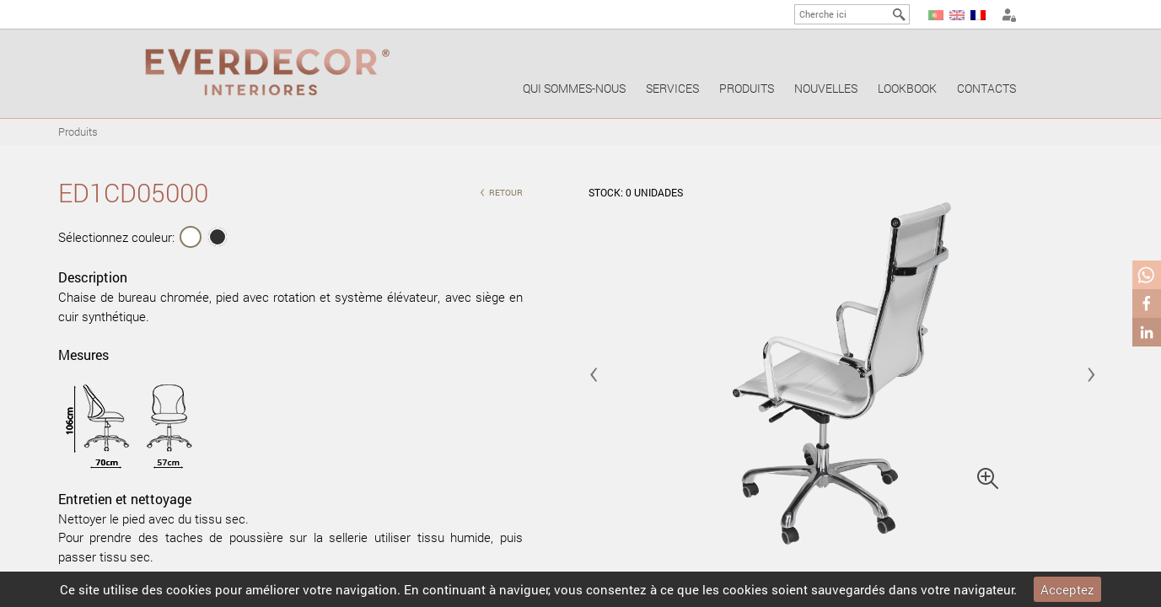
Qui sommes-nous (574, 88)
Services (672, 88)
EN (957, 15)
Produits (746, 88)
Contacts (986, 88)
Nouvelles (825, 88)
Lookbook (907, 88)
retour (501, 191)
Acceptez (1067, 589)
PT (935, 15)
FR (978, 15)
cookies (189, 589)
